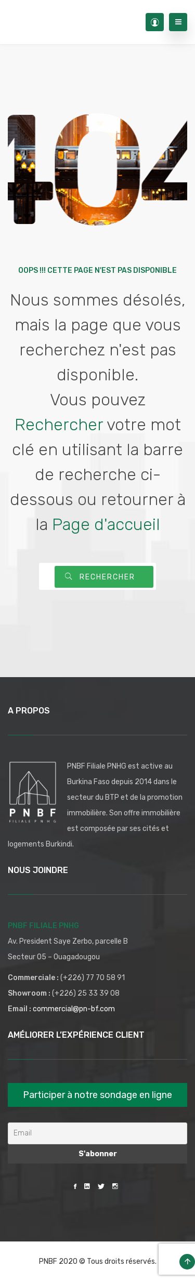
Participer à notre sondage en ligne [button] (97, 1095)
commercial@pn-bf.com (74, 1009)
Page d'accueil (106, 524)
